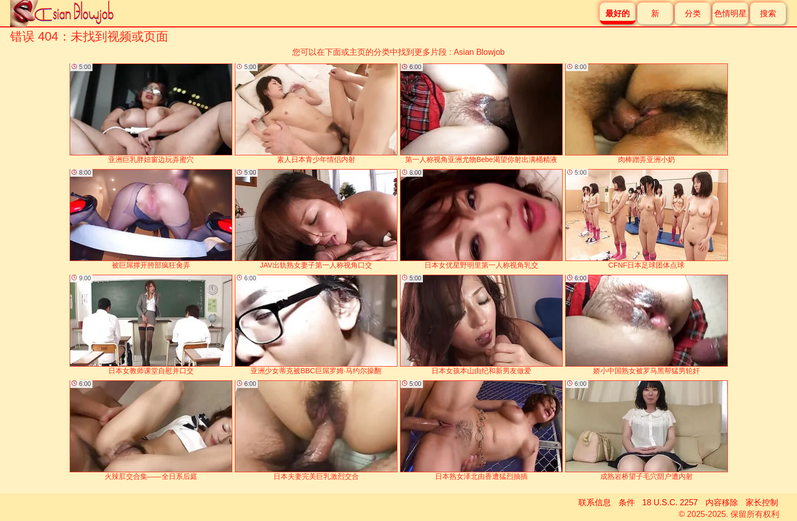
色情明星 (730, 13)
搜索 (768, 13)
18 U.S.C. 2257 (670, 502)
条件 (627, 502)
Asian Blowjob (479, 52)
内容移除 (722, 502)
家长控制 (762, 502)
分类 (693, 13)
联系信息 (594, 502)
